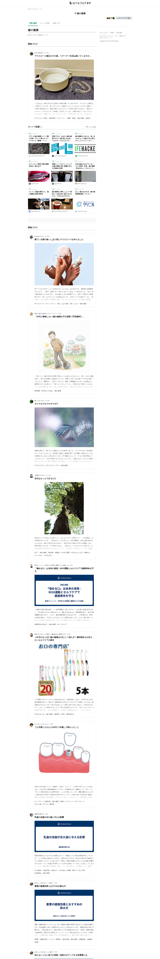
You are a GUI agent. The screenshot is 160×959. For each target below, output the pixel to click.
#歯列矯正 (52, 118)
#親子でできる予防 (78, 870)
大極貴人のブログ (40, 475)
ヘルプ (116, 36)
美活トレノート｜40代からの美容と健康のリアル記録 (50, 565)
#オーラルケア (62, 624)
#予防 (63, 714)
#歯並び (88, 118)
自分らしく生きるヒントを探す (44, 883)
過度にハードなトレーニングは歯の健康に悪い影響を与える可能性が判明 (62, 166)
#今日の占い (48, 555)
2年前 (55, 883)
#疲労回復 (65, 939)
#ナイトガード (51, 304)
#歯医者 (56, 714)
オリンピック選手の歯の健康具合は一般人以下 (39, 165)
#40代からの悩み (47, 391)
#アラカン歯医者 (48, 804)
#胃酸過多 (82, 939)
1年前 (68, 634)
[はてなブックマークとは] (41, 127)
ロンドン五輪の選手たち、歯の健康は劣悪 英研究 (39, 193)
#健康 (69, 118)
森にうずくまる (39, 400)
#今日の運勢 (65, 552)
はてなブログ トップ (35, 9)
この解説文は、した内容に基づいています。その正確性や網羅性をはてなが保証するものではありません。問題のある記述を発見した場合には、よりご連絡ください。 (38, 35)
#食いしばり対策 (63, 304)
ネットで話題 (44, 23)
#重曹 (36, 939)
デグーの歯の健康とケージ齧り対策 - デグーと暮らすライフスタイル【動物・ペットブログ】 (39, 138)
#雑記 (74, 118)
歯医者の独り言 (39, 814)
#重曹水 (58, 939)
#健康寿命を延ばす (41, 624)
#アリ (57, 465)
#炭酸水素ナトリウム (47, 939)
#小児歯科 (38, 870)
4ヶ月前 (46, 53)
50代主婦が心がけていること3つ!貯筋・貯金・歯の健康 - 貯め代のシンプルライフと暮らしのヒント (85, 166)
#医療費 (37, 391)
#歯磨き (57, 552)
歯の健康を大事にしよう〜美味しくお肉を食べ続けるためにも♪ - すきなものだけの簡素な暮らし (62, 194)
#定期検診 (38, 873)
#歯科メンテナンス (66, 801)
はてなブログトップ (105, 38)
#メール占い (39, 555)
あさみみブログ (39, 236)
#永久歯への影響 (65, 870)
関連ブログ (57, 23)
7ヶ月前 (59, 313)
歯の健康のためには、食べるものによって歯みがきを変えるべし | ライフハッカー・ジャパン (85, 138)
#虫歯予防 (46, 870)
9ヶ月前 (48, 475)
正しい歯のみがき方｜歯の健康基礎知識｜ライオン (85, 193)
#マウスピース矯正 (41, 118)
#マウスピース (40, 304)
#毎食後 (50, 552)
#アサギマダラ (40, 465)
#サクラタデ (50, 465)
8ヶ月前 (47, 400)
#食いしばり (74, 304)
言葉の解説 (33, 23)
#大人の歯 (38, 804)
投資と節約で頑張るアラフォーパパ (45, 313)
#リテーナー (61, 118)
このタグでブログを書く (124, 18)
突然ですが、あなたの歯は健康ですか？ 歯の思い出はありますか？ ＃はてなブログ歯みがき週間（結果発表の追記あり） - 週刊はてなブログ (62, 138)
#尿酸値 (89, 939)
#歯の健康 (80, 118)
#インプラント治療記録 (43, 801)
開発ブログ (122, 36)
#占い (36, 552)
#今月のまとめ (40, 714)
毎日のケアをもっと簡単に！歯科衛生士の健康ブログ (50, 634)
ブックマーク (33, 134)
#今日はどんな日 (77, 552)
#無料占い (87, 552)
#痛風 (36, 942)
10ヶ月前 (70, 565)
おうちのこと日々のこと (42, 724)
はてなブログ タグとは (106, 36)
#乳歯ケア (54, 870)
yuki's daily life (39, 53)
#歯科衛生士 (70, 714)
